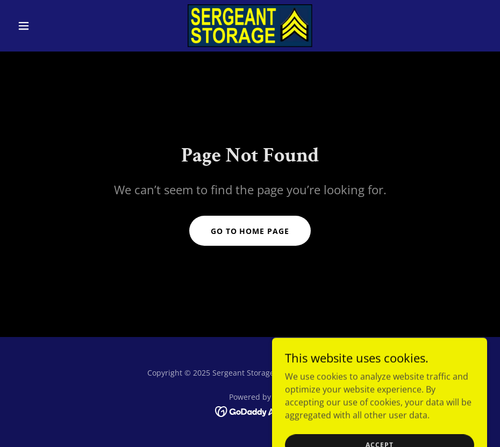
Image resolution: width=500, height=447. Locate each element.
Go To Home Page (250, 231)
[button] (48, 25)
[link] (250, 25)
